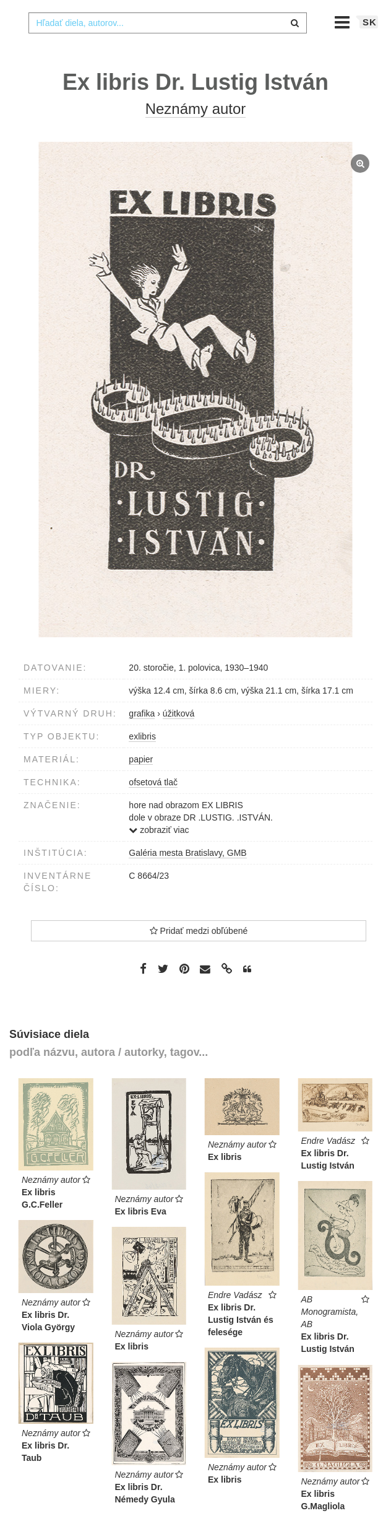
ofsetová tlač (153, 807)
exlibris (142, 761)
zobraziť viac (159, 855)
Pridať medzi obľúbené (199, 956)
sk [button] (370, 46)
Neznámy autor (195, 133)
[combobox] (167, 47)
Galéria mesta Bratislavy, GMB (187, 878)
